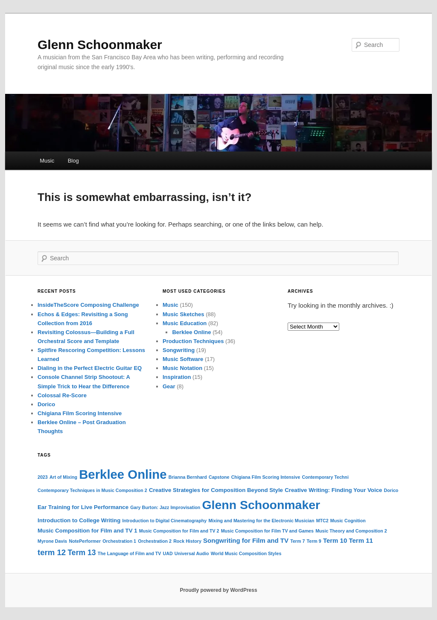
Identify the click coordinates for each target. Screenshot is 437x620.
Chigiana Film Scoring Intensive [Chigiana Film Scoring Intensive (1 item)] (265, 477)
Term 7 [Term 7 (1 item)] (297, 541)
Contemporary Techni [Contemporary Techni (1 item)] (325, 477)
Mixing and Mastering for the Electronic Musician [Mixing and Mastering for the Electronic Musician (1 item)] (261, 520)
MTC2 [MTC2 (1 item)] (322, 520)
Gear (169, 386)
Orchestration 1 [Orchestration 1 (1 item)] (119, 541)
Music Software (183, 359)
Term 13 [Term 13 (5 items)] (81, 552)
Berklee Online (191, 332)
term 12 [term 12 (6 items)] (52, 552)
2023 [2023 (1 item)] (43, 477)
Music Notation (182, 368)
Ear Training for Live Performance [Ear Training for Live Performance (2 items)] (83, 507)
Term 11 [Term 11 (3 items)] (361, 540)
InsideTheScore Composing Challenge (88, 305)
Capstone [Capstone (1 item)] (219, 477)
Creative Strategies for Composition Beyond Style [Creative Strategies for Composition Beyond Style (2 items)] (216, 490)
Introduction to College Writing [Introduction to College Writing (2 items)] (79, 520)
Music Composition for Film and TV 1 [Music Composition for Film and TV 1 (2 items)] (87, 530)
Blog (73, 160)
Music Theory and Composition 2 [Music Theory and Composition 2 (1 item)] (351, 530)
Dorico (46, 404)
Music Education (185, 323)
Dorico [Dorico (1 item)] (391, 490)
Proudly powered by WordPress (218, 590)
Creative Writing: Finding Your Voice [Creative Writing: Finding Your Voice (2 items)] (333, 490)
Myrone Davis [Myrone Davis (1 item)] (52, 541)
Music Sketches (183, 314)
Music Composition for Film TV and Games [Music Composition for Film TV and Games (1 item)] (267, 530)
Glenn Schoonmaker (100, 45)
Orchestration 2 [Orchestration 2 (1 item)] (155, 541)
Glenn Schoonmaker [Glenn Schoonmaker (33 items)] (261, 505)
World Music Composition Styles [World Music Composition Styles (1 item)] (246, 553)
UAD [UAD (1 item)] (168, 553)
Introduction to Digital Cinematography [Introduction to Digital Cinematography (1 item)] (164, 520)
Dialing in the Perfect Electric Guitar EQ (90, 368)
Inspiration (177, 377)
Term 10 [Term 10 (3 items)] (335, 540)
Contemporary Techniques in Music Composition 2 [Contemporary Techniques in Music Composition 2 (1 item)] (92, 490)
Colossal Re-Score (62, 395)
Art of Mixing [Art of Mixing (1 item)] (63, 477)
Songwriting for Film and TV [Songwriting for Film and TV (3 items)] (245, 540)
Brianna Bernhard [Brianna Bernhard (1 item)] (188, 477)
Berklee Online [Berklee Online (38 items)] (122, 474)
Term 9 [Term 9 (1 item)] (314, 541)
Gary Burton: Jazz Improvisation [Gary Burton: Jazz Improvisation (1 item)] (165, 507)
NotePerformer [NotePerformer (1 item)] (85, 541)
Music (47, 160)
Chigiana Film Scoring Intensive (80, 413)
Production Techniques (193, 341)
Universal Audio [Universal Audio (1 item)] (192, 553)
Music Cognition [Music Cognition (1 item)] (348, 520)
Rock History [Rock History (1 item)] (187, 541)
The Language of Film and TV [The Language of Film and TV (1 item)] (129, 553)
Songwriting (179, 350)
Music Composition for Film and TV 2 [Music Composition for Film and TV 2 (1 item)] (179, 530)
